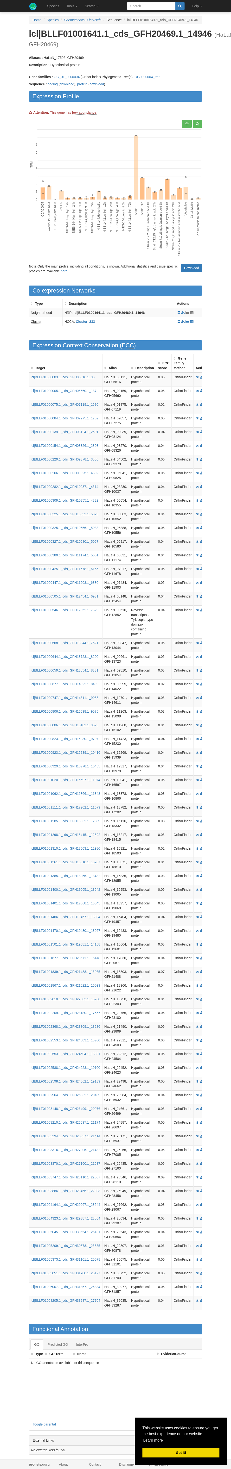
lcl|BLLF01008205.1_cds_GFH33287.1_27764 (65, 1300)
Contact (95, 1464)
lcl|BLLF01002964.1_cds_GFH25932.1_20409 (65, 1095)
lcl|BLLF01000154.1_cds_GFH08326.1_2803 (64, 446)
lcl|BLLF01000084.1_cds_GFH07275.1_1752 (64, 418)
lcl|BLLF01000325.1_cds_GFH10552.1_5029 (64, 514)
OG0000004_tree (147, 77)
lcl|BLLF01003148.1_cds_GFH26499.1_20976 (65, 1109)
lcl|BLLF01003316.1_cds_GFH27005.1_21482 (65, 1150)
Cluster (36, 322)
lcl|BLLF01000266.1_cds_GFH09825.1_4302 (64, 473)
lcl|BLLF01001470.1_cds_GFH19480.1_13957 (65, 931)
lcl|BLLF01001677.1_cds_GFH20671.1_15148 (65, 958)
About (63, 1464)
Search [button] (92, 6)
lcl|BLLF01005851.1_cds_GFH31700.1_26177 (65, 1273)
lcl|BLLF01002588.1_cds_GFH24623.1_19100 (65, 1068)
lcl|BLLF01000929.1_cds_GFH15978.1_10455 (65, 766)
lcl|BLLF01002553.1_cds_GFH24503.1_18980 (65, 1040)
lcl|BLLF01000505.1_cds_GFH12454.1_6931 (64, 596)
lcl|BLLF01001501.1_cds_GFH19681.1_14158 (65, 944)
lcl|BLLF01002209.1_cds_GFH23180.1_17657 (65, 1013)
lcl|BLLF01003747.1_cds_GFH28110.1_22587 (65, 1177)
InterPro (82, 1344)
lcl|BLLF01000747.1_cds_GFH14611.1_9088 (64, 698)
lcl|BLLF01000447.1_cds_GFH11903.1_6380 (64, 583)
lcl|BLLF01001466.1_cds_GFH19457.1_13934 (65, 917)
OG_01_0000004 (67, 77)
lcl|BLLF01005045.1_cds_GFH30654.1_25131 (65, 1232)
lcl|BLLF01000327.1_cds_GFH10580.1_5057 (64, 541)
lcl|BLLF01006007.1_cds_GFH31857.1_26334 (65, 1287)
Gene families (40, 77)
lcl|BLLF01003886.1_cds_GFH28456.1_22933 (65, 1191)
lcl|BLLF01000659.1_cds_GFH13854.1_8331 (64, 670)
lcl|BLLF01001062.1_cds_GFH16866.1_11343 (65, 794)
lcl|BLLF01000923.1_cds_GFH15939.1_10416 (65, 752)
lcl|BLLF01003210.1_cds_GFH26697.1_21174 (65, 1122)
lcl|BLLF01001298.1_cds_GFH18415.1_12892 (65, 835)
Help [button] (197, 6)
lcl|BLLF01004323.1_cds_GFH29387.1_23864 (65, 1218)
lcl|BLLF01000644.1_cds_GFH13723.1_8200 (64, 657)
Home (36, 20)
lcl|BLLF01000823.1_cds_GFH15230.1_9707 (64, 739)
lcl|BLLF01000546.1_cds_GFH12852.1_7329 (64, 610)
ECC (128, 345)
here (64, 271)
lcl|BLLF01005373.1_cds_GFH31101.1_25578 (65, 1259)
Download (191, 268)
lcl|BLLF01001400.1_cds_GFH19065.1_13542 (65, 889)
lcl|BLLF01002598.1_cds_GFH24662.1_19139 (65, 1081)
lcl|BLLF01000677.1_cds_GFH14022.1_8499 (64, 684)
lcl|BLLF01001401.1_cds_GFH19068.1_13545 (65, 903)
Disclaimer (127, 1464)
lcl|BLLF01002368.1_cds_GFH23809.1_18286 (65, 1026)
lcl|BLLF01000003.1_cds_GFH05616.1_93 (63, 377)
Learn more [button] (153, 1440)
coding (53, 84)
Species (53, 6)
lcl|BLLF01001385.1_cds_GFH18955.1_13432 (65, 876)
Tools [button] (72, 6)
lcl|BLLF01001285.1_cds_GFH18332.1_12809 (65, 821)
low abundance (84, 112)
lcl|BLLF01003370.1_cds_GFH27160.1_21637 (65, 1163)
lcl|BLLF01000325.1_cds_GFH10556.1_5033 (64, 528)
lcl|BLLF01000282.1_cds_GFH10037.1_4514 (64, 487)
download (67, 84)
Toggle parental (44, 1424)
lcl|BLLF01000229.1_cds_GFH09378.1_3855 (64, 459)
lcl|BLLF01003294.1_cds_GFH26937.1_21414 (65, 1136)
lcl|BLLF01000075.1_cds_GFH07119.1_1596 (64, 404)
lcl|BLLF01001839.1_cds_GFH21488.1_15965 (65, 972)
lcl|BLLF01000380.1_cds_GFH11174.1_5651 (64, 555)
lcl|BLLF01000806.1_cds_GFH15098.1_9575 (64, 711)
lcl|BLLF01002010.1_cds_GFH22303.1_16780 (65, 999)
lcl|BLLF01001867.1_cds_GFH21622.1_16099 (65, 985)
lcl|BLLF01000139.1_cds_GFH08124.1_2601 (64, 432)
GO (36, 1344)
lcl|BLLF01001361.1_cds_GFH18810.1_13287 (65, 862)
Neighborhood (41, 313)
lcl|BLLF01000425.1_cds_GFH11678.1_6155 (64, 569)
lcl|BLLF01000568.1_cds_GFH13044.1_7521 (64, 643)
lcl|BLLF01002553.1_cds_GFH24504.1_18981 (65, 1054)
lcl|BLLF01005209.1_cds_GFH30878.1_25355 (65, 1246)
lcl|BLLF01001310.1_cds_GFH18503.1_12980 (65, 848)
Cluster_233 (85, 322)
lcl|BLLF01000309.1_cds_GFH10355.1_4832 (64, 500)
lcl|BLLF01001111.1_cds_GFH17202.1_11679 (65, 807)
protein (82, 84)
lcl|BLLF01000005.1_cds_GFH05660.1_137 (63, 391)
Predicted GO (58, 1344)
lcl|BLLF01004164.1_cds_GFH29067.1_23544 (65, 1205)
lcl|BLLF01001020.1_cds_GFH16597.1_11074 (65, 780)
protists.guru (39, 1464)
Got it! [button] (181, 1453)
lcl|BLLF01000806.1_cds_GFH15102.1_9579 (64, 725)
